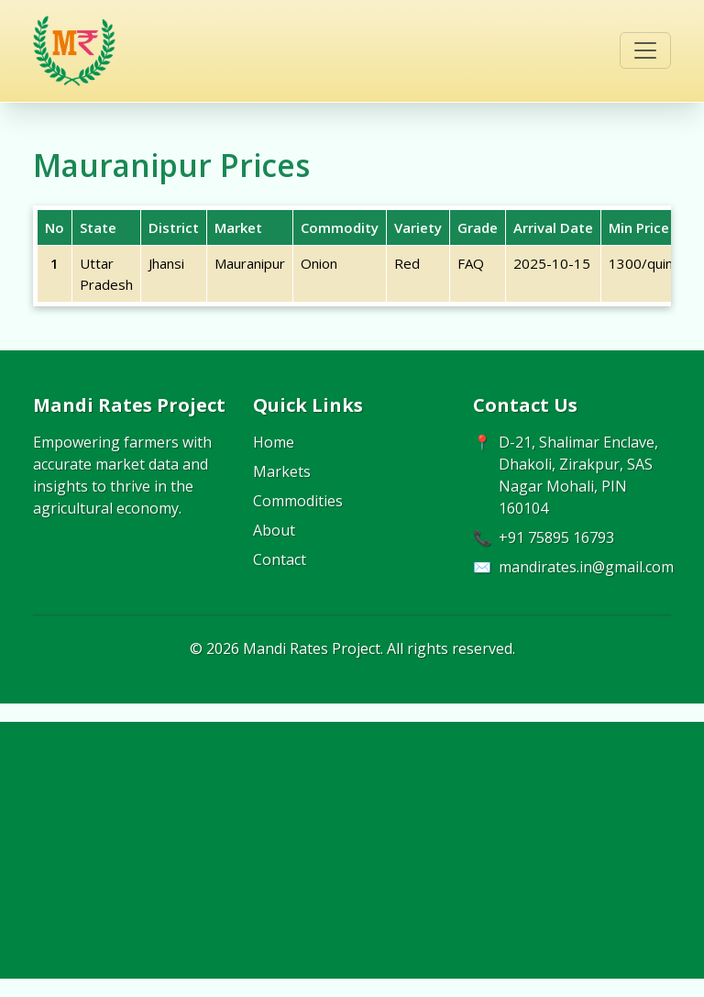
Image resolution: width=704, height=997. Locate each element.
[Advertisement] (352, 850)
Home (273, 442)
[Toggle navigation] (645, 50)
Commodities (298, 501)
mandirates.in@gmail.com (586, 567)
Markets (282, 471)
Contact (279, 559)
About (274, 530)
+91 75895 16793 (556, 537)
